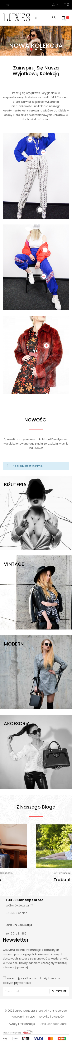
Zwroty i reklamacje (21, 1024)
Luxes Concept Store (53, 1024)
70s (36, 879)
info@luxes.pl (23, 925)
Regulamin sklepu (23, 1017)
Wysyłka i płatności (51, 1017)
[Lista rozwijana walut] (9, 5)
